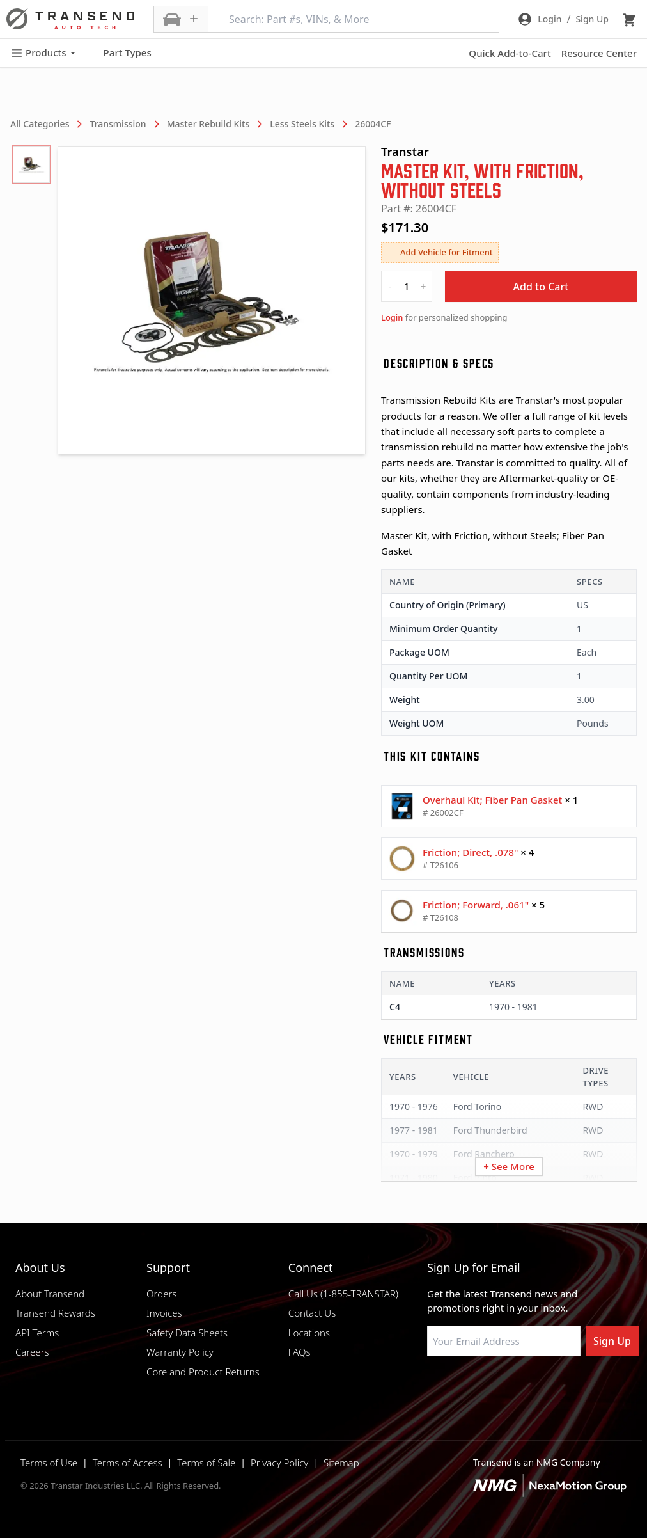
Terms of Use (48, 1462)
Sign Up (612, 1341)
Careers (32, 1351)
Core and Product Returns (203, 1371)
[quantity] (406, 286)
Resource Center (599, 53)
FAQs (299, 1351)
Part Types (120, 53)
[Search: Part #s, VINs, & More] (353, 19)
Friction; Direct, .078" (470, 852)
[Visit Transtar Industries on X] (528, 1387)
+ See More (508, 1166)
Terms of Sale (206, 1462)
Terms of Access (127, 1462)
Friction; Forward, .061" (476, 904)
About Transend (49, 1293)
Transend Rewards (55, 1312)
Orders (161, 1293)
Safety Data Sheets (187, 1332)
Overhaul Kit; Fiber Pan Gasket (492, 799)
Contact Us (312, 1312)
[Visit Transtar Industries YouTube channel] (560, 1387)
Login (392, 317)
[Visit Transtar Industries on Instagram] (496, 1387)
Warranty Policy (180, 1351)
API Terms (37, 1332)
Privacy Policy (279, 1462)
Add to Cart (541, 287)
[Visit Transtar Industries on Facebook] (432, 1387)
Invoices (164, 1312)
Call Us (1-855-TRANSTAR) (343, 1293)
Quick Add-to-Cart (509, 53)
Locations (309, 1332)
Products (42, 52)
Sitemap (341, 1462)
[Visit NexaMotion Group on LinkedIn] (464, 1387)
